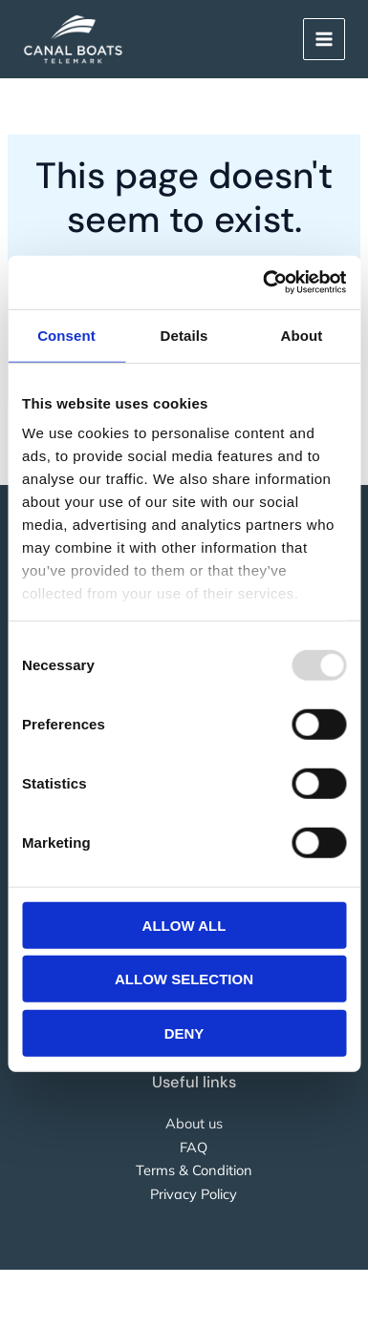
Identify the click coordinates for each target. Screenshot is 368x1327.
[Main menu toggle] (324, 39)
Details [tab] (184, 334)
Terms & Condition (194, 1170)
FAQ (193, 1147)
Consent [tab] (66, 334)
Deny (184, 1032)
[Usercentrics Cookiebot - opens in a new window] (264, 282)
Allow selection (184, 979)
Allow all (184, 924)
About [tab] (302, 334)
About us (194, 1123)
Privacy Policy (193, 1194)
